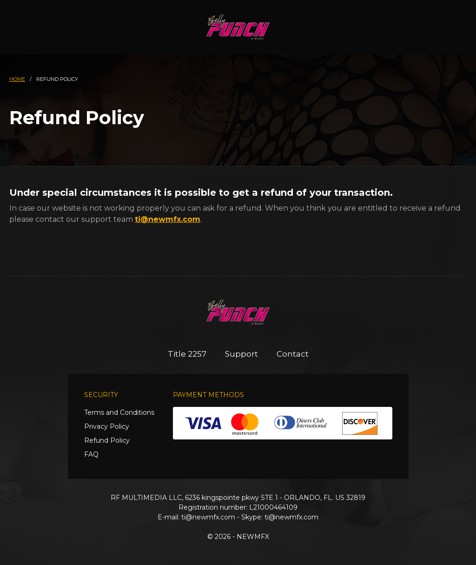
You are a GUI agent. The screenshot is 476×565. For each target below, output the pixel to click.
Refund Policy (107, 440)
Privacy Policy (106, 426)
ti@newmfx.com (167, 219)
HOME (17, 79)
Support (241, 354)
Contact (293, 354)
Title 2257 (187, 354)
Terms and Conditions (119, 412)
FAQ (91, 454)
